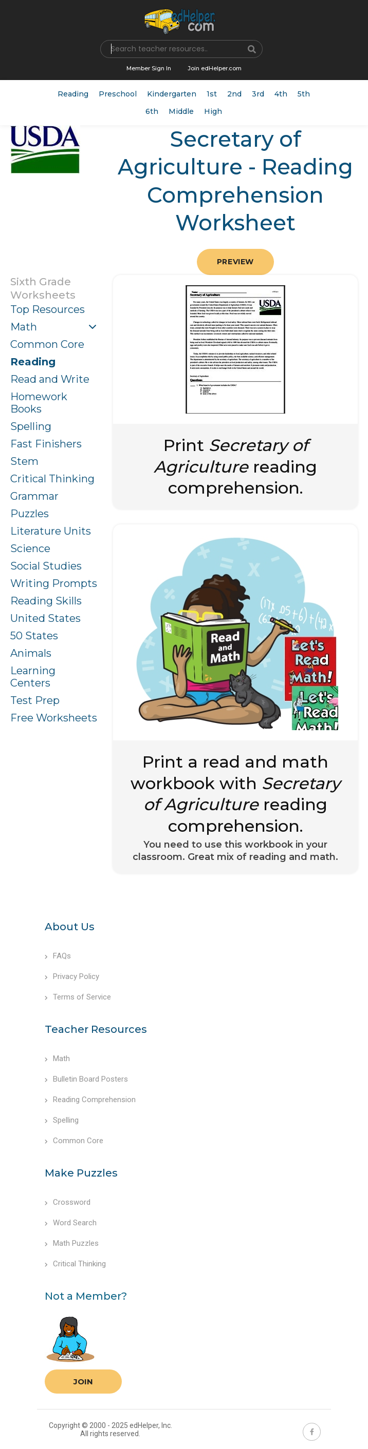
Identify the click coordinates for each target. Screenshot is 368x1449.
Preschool (118, 94)
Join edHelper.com (215, 68)
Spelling (30, 426)
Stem (24, 461)
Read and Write (49, 379)
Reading (73, 94)
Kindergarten (171, 94)
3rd (258, 94)
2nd (234, 94)
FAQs (58, 956)
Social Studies (46, 566)
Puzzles (29, 513)
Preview (235, 261)
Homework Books (38, 402)
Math (23, 327)
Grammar (34, 496)
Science (30, 548)
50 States (34, 636)
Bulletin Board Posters (86, 1079)
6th (151, 111)
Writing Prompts (53, 583)
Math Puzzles (72, 1243)
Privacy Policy (72, 976)
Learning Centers (33, 676)
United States (45, 618)
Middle (181, 111)
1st (212, 94)
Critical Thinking (52, 479)
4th (280, 94)
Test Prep (35, 700)
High (213, 111)
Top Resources (47, 309)
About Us (70, 927)
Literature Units (50, 531)
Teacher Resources (96, 1029)
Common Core (47, 344)
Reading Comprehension (90, 1099)
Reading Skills (46, 601)
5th (304, 94)
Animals (30, 653)
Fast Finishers (46, 444)
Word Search (71, 1222)
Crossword (67, 1202)
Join (83, 1381)
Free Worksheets (53, 718)
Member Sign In (148, 68)
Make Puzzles (81, 1173)
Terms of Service (78, 997)
